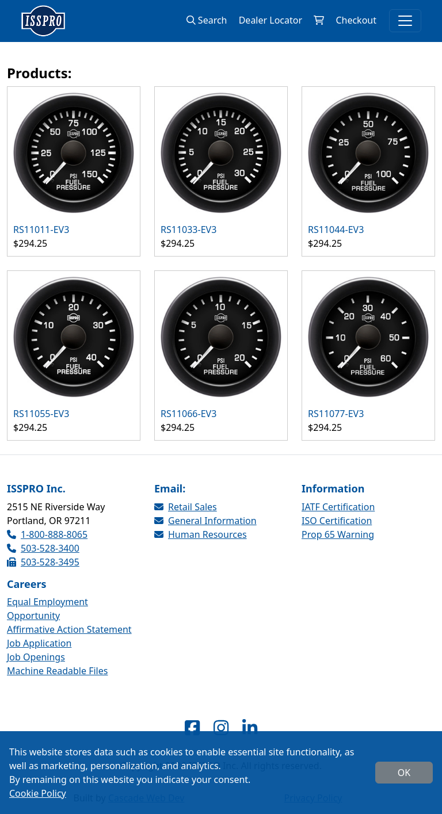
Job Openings (36, 657)
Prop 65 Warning (338, 534)
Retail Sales (185, 506)
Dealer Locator (270, 20)
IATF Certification (338, 506)
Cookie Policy (37, 793)
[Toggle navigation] (405, 20)
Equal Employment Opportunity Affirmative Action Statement (69, 615)
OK (404, 772)
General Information (205, 520)
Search (206, 20)
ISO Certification (337, 520)
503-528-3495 (43, 562)
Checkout (356, 20)
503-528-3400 (43, 548)
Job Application (39, 643)
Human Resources (200, 534)
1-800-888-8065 (47, 534)
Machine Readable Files (57, 670)
